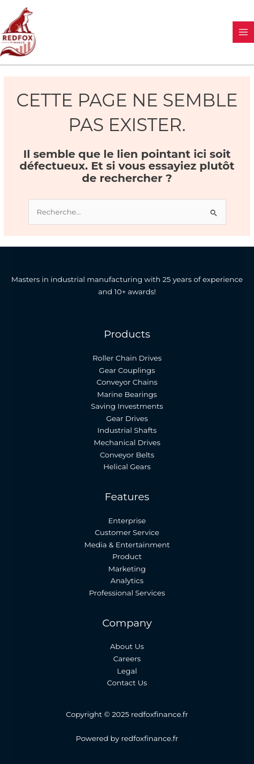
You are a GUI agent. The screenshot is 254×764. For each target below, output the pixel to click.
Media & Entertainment (127, 544)
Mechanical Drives (127, 442)
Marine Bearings (127, 394)
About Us (127, 646)
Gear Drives (127, 418)
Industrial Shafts (127, 430)
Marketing (126, 568)
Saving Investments (127, 406)
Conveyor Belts (127, 454)
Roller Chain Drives (127, 358)
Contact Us (127, 682)
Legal (127, 671)
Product (127, 556)
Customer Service (127, 532)
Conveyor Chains (127, 382)
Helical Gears (127, 466)
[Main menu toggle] (244, 32)
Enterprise (127, 520)
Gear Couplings (127, 370)
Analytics (127, 580)
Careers (127, 658)
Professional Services (127, 593)
